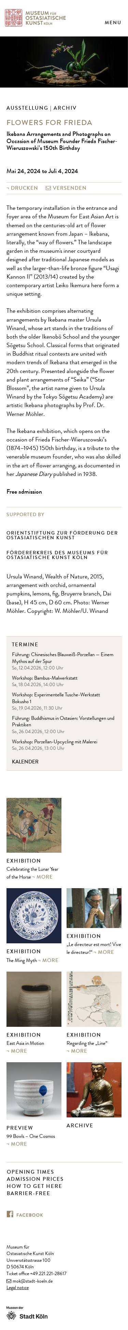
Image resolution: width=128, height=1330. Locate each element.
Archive (80, 1125)
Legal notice (17, 1288)
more (45, 877)
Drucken (24, 188)
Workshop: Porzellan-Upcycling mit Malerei (54, 742)
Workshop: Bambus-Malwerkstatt (44, 678)
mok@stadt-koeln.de (33, 1281)
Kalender (25, 761)
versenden (70, 188)
